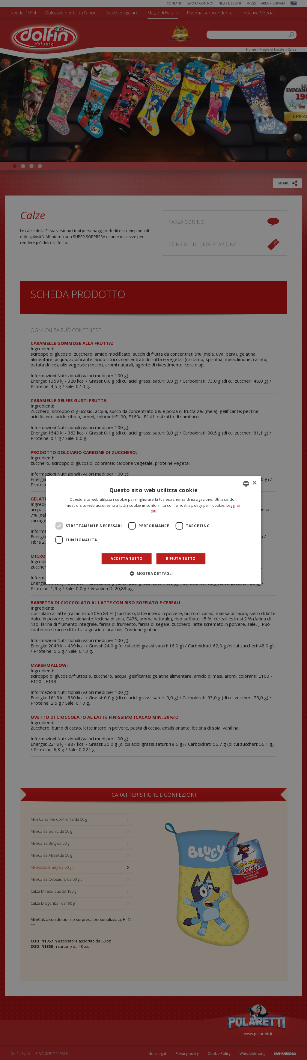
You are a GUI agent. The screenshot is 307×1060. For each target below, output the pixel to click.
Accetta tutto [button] (126, 558)
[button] (153, 573)
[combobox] (246, 484)
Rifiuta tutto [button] (180, 558)
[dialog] (153, 530)
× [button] (254, 483)
